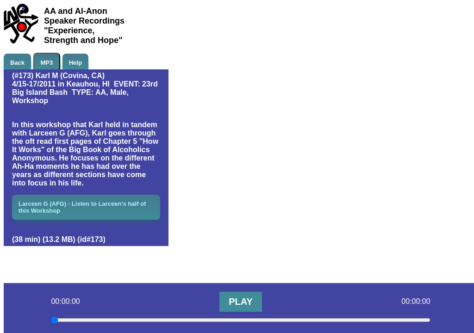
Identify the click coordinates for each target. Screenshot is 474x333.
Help (75, 62)
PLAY (241, 301)
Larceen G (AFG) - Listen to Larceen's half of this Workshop (82, 207)
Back (17, 62)
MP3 (47, 62)
